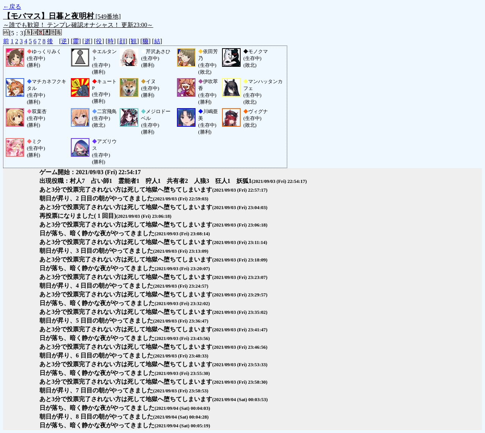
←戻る (12, 6)
